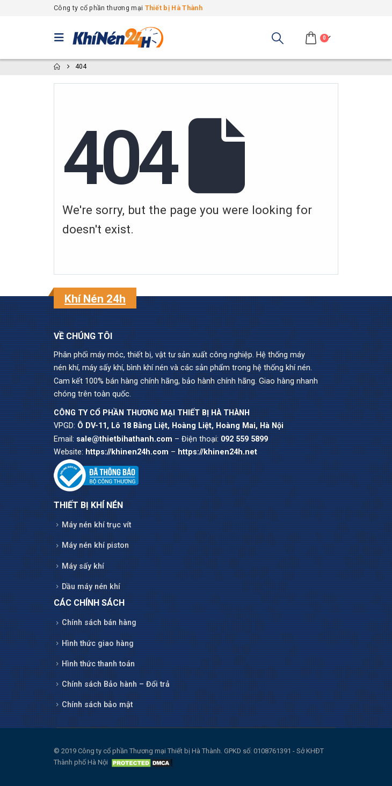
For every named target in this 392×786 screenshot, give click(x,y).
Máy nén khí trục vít (96, 525)
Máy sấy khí (83, 566)
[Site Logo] (118, 38)
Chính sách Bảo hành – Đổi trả (116, 684)
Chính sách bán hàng (99, 622)
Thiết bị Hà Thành (173, 8)
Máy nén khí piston (95, 545)
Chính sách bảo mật (97, 704)
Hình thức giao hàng (98, 643)
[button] (62, 37)
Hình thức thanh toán (98, 664)
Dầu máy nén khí (91, 586)
